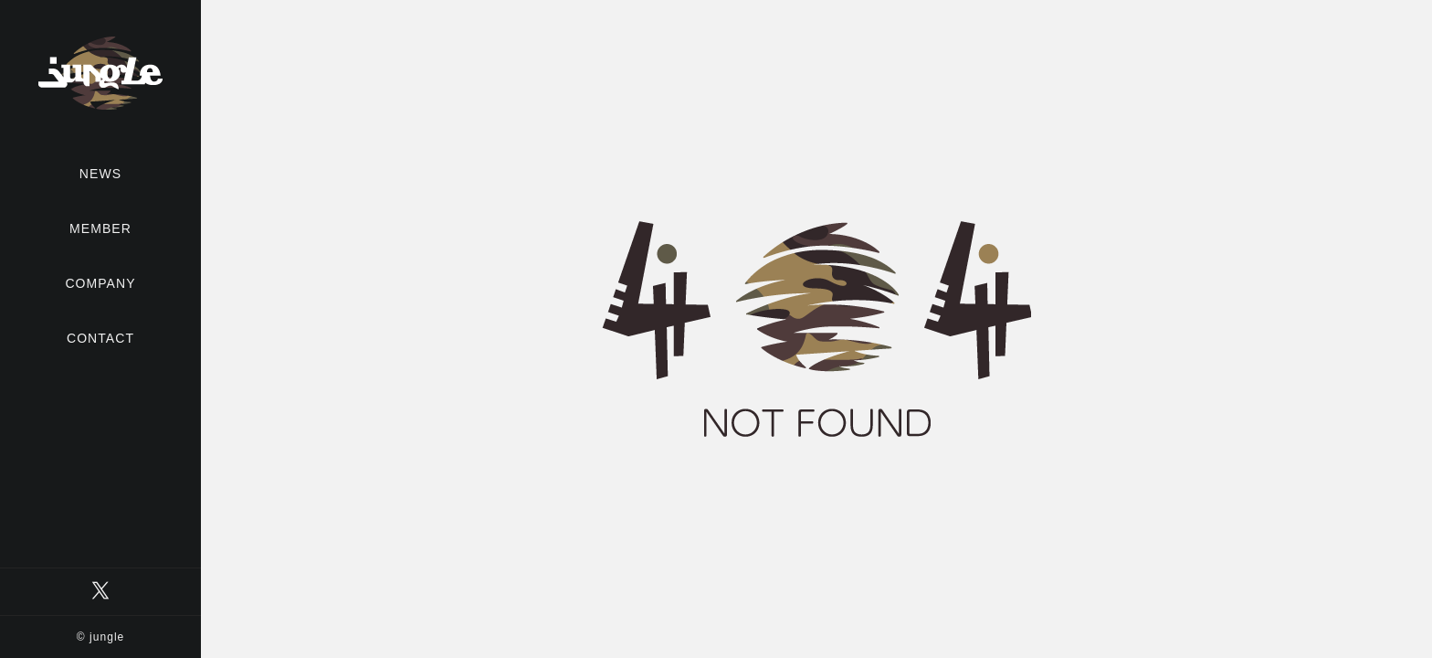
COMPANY (100, 283)
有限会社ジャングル (100, 73)
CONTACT (100, 338)
